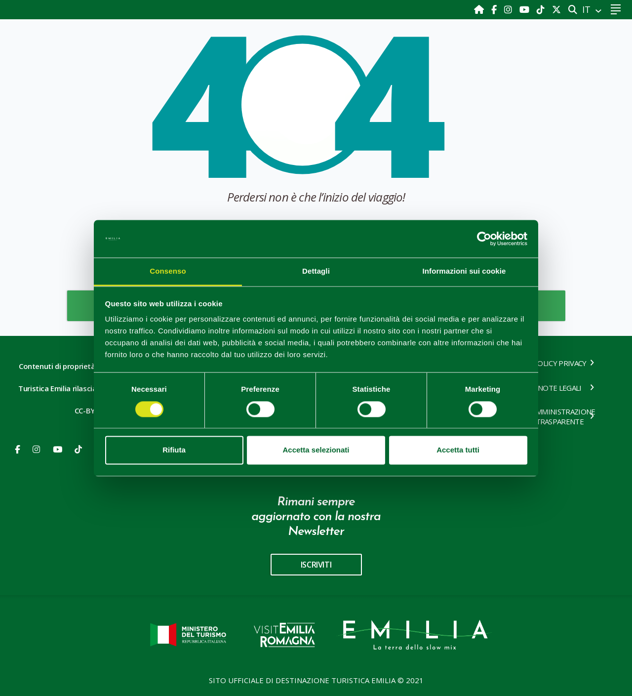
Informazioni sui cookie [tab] (464, 271)
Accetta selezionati (315, 450)
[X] (556, 9)
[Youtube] (525, 9)
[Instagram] (509, 9)
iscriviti (316, 564)
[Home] (480, 9)
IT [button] (587, 9)
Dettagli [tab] (316, 271)
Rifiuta (174, 450)
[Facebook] (495, 9)
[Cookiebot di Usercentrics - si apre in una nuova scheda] (484, 238)
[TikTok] (542, 9)
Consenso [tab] (168, 271)
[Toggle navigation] (615, 9)
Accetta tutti (457, 450)
